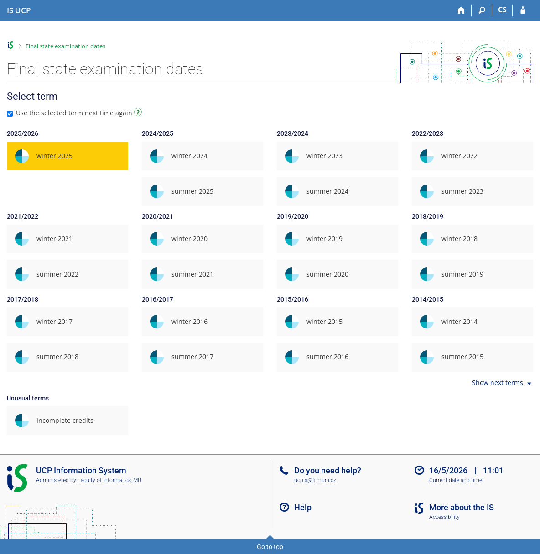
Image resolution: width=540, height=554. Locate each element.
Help (303, 507)
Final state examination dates (65, 46)
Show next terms (502, 383)
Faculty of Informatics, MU (109, 480)
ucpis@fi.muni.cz (315, 480)
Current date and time (455, 480)
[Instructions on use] (139, 114)
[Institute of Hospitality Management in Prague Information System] (19, 10)
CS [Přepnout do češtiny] (502, 10)
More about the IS (461, 507)
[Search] (482, 10)
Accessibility (444, 517)
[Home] (461, 10)
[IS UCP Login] (523, 10)
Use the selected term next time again (75, 112)
